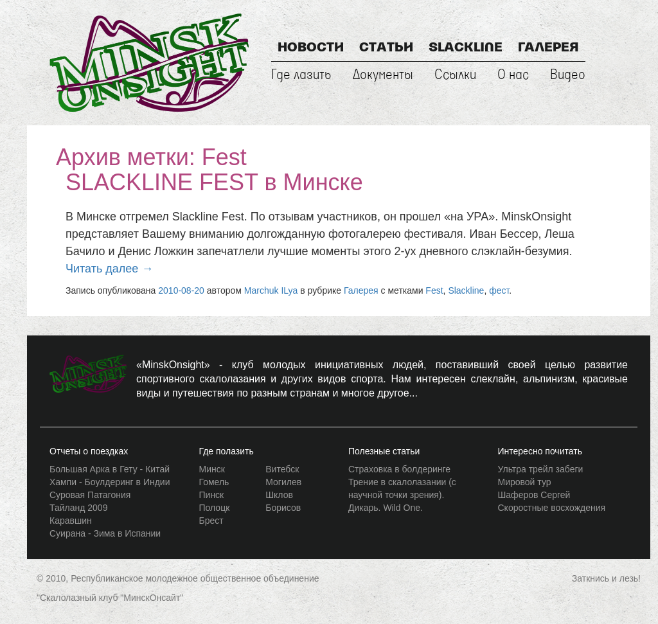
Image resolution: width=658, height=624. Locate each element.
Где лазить (301, 75)
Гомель (214, 482)
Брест (211, 520)
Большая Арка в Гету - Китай (109, 469)
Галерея (548, 48)
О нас (513, 75)
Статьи (386, 48)
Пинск (211, 495)
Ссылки (455, 75)
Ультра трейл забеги (540, 469)
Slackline (465, 48)
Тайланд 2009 (78, 508)
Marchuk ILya (271, 290)
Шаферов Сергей (534, 495)
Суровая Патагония (89, 495)
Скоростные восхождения (552, 508)
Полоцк (214, 508)
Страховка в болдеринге (399, 469)
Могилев (283, 482)
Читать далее (109, 268)
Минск (212, 469)
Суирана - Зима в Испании (105, 533)
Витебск (282, 469)
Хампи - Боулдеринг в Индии (109, 482)
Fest (434, 290)
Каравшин (70, 520)
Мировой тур (524, 482)
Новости (311, 48)
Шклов (279, 495)
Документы (383, 75)
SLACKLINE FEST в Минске (214, 182)
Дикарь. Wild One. (385, 508)
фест (499, 290)
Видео (567, 75)
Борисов (283, 508)
